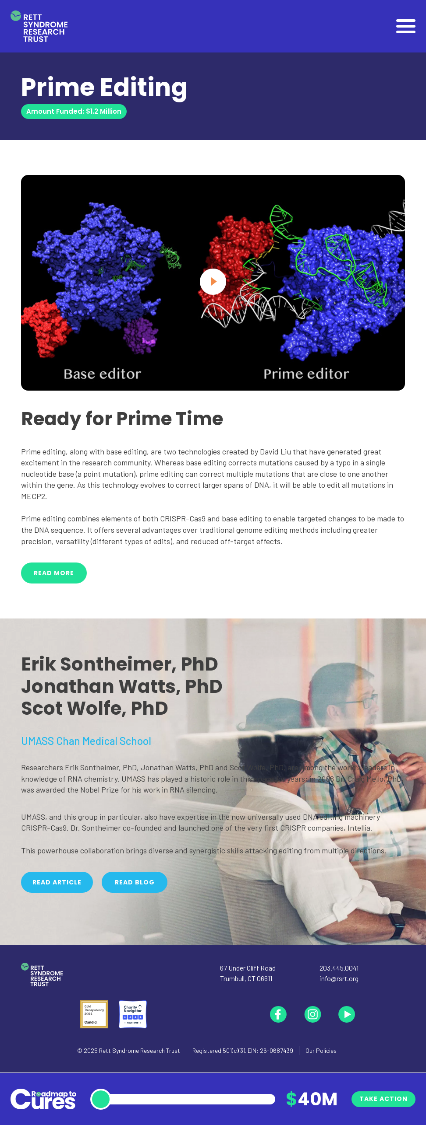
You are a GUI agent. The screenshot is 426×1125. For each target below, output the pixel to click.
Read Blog (135, 882)
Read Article (57, 882)
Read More (54, 573)
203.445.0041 (339, 968)
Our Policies (321, 1050)
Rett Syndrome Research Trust (139, 1050)
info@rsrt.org (339, 978)
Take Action (383, 1098)
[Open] (405, 26)
